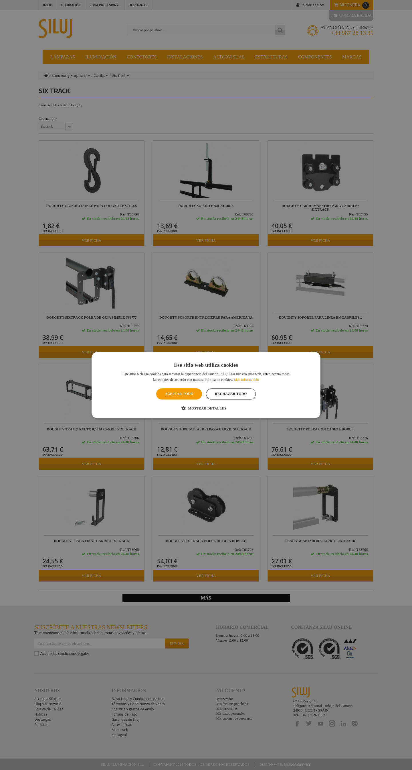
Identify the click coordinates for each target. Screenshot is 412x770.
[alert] (206, 385)
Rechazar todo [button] (231, 394)
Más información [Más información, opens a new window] (246, 380)
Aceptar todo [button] (179, 394)
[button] (206, 408)
